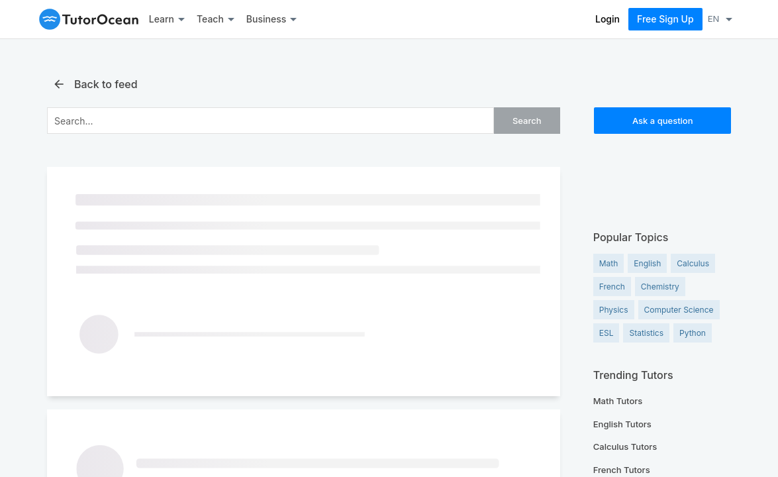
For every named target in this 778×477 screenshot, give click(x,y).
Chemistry (660, 287)
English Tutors (622, 424)
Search (527, 120)
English (647, 263)
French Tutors (621, 469)
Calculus (693, 263)
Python (692, 333)
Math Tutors (618, 401)
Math (608, 263)
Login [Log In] (607, 19)
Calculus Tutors (625, 446)
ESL (606, 333)
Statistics (646, 333)
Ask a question (662, 120)
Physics (613, 310)
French (612, 287)
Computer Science (679, 310)
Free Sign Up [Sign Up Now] (665, 19)
